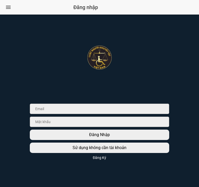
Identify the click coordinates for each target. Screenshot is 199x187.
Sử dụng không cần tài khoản (99, 147)
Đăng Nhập (99, 134)
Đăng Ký (99, 158)
